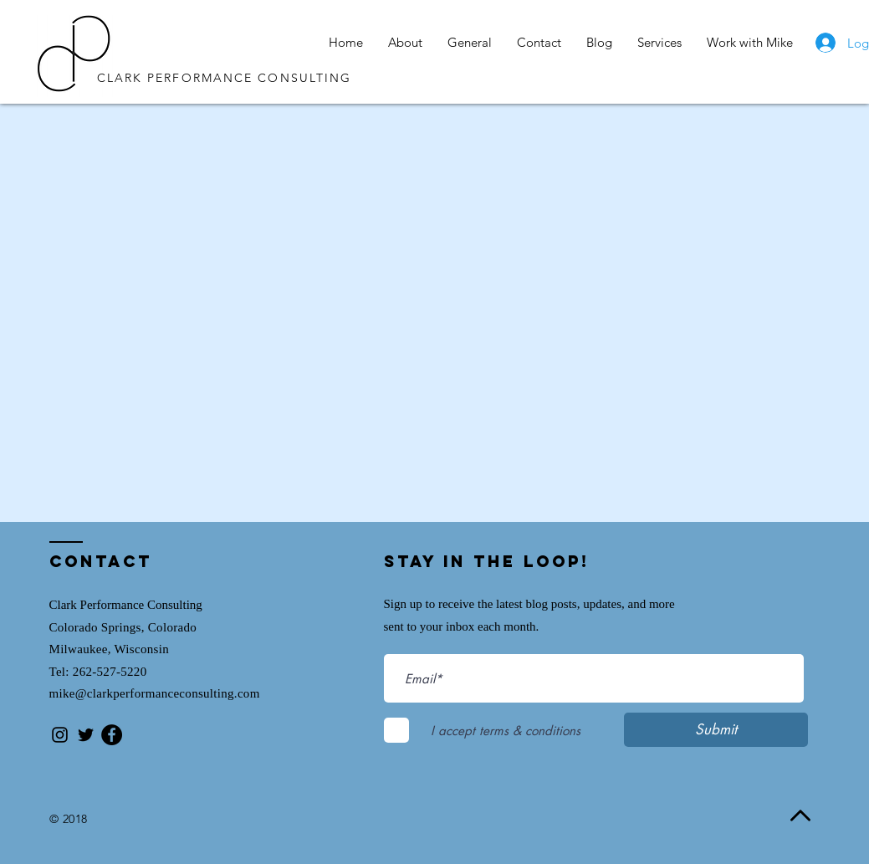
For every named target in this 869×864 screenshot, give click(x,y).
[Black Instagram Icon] (59, 734)
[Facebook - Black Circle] (111, 734)
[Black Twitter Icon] (85, 734)
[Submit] (716, 730)
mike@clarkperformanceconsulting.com (154, 693)
